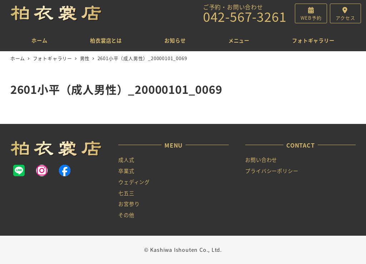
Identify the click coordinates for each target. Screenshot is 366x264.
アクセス (345, 17)
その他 (126, 215)
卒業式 (126, 170)
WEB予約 (311, 17)
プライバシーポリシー (271, 170)
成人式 (126, 159)
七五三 (126, 193)
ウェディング (134, 182)
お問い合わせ (261, 159)
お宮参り (128, 203)
